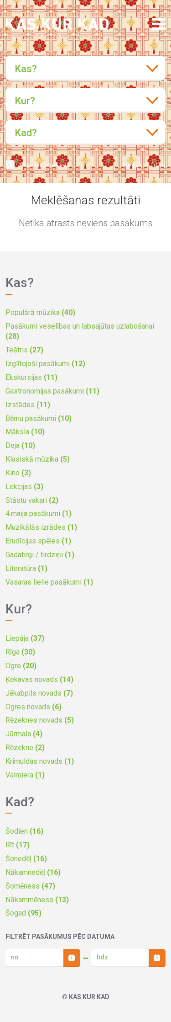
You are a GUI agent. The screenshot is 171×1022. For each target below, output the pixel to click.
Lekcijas (24, 486)
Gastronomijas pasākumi (52, 391)
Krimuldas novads (39, 761)
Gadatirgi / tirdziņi (39, 554)
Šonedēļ (26, 858)
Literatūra (26, 568)
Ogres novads (33, 707)
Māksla (25, 431)
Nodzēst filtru (144, 164)
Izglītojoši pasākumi (45, 363)
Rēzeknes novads (39, 720)
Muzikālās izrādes (41, 527)
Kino (18, 472)
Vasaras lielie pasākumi (49, 582)
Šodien (24, 831)
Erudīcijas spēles (38, 541)
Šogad (23, 913)
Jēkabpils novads (39, 693)
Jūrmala (23, 733)
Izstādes (27, 404)
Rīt (17, 845)
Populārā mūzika (40, 312)
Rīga (20, 652)
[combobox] (85, 68)
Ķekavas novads (39, 679)
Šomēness (30, 886)
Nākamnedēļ (33, 872)
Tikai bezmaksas (44, 164)
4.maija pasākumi (38, 513)
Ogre (20, 665)
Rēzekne (25, 747)
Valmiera (25, 775)
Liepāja (24, 638)
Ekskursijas (31, 377)
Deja (20, 445)
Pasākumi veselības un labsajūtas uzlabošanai (79, 331)
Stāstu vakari (31, 500)
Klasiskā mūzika (37, 459)
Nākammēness (37, 899)
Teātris (24, 350)
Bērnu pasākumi (38, 418)
